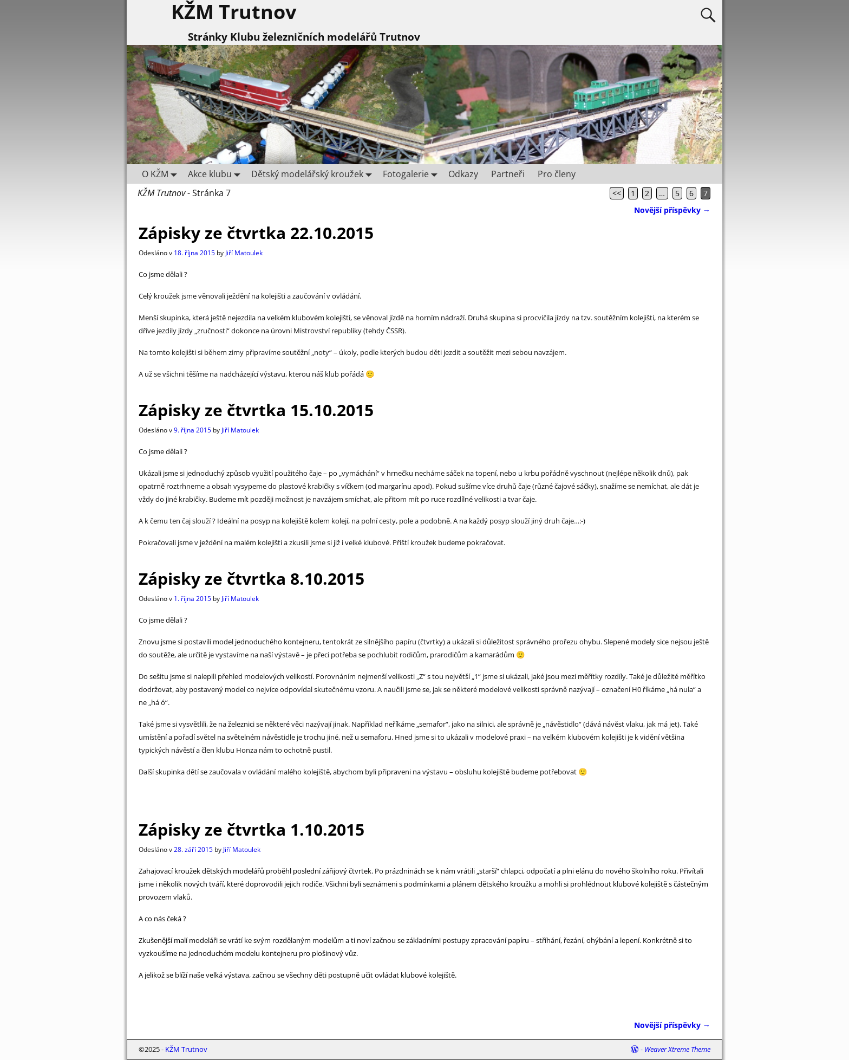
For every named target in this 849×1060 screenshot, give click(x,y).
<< (616, 193)
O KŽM (161, 173)
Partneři (508, 174)
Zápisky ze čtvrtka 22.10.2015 (256, 233)
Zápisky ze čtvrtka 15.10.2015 (256, 410)
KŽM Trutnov (186, 1049)
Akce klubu (216, 173)
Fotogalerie (412, 173)
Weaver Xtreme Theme (677, 1049)
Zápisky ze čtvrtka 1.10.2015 (251, 829)
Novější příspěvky (672, 210)
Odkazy (463, 174)
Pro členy (557, 174)
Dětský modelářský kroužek (313, 173)
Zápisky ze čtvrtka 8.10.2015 (251, 578)
